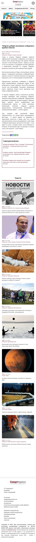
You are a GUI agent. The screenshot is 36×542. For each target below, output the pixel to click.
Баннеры (6, 516)
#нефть (10, 409)
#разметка (23, 441)
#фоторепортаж (17, 307)
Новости (4, 8)
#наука (3, 375)
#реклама (19, 55)
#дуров (15, 55)
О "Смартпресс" (8, 488)
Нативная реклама (9, 514)
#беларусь (26, 208)
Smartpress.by (12, 530)
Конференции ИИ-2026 (21, 8)
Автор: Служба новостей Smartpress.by (11, 51)
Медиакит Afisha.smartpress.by (13, 512)
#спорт (9, 242)
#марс (7, 375)
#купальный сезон (12, 341)
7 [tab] (26, 37)
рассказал (5, 68)
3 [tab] (16, 37)
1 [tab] (12, 37)
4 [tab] (19, 37)
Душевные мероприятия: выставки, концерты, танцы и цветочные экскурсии (11, 32)
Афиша (11, 8)
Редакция (7, 490)
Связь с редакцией (9, 492)
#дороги (18, 441)
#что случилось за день (18, 208)
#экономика (5, 409)
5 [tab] (21, 37)
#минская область (12, 441)
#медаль (14, 242)
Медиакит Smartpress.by (11, 510)
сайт (16, 113)
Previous (2, 28)
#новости (10, 208)
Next (34, 28)
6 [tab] (23, 37)
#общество (4, 55)
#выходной (16, 275)
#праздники (10, 275)
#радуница (10, 307)
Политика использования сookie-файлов (16, 505)
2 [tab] (14, 37)
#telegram (10, 55)
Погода (32, 8)
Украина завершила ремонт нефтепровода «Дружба (17, 412)
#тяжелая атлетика (20, 242)
